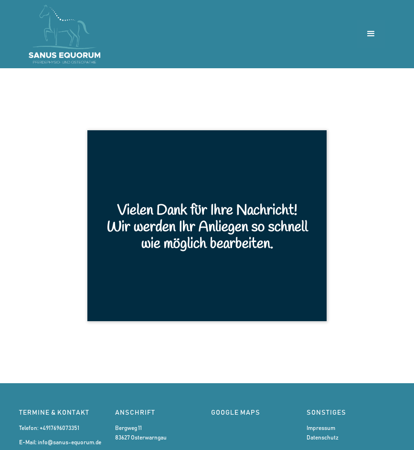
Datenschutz (323, 437)
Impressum (321, 428)
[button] (371, 34)
